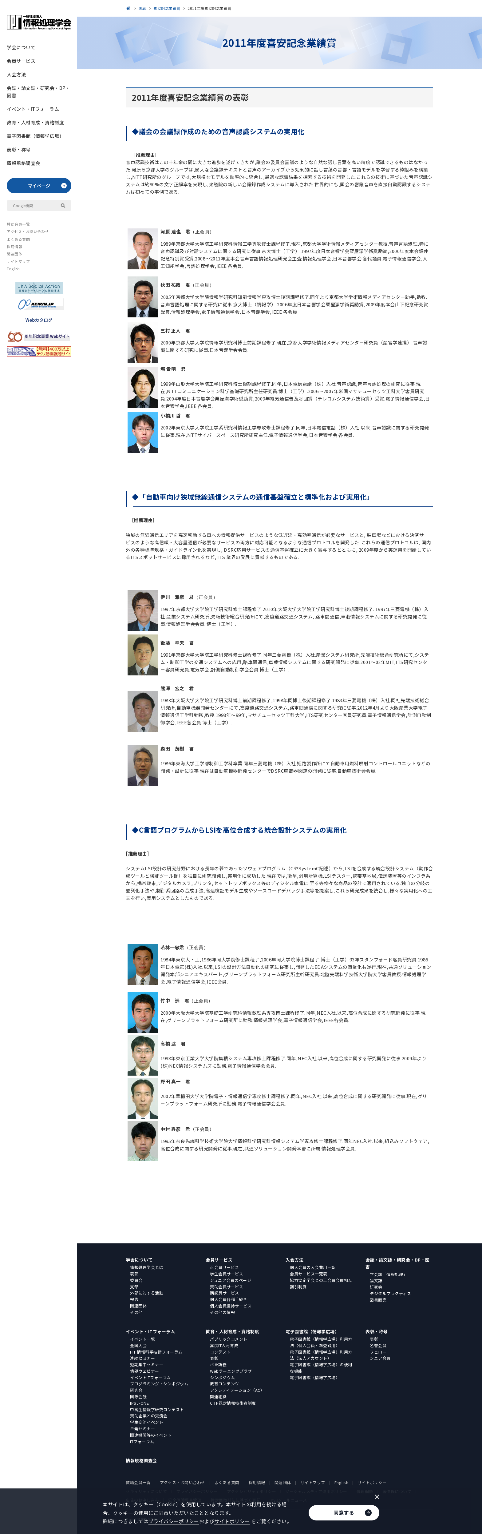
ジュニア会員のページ (230, 1280)
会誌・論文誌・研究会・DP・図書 (38, 92)
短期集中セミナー (146, 1364)
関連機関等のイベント (151, 1435)
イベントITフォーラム (150, 1377)
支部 (134, 1287)
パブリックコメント (228, 1339)
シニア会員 (380, 1358)
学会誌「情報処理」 (388, 1274)
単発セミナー (142, 1428)
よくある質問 (18, 239)
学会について (21, 47)
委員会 (136, 1280)
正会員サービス (224, 1267)
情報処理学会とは (146, 1267)
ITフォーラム (142, 1441)
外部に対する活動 (146, 1293)
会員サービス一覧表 (308, 1274)
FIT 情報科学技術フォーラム (156, 1352)
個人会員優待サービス (230, 1306)
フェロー (378, 1352)
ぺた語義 (218, 1364)
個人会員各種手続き (228, 1299)
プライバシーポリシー (173, 1521)
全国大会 (138, 1345)
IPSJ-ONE (139, 1403)
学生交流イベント (146, 1422)
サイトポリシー (372, 1482)
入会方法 (16, 74)
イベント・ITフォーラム (33, 109)
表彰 (134, 1274)
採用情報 (14, 246)
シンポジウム (222, 1377)
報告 (134, 1299)
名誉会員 (378, 1345)
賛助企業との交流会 (149, 1416)
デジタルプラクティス (390, 1293)
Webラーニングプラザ (231, 1371)
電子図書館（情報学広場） (35, 136)
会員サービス (21, 61)
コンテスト (220, 1352)
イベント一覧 (142, 1339)
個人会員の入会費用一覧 (313, 1267)
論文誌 (376, 1280)
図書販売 (378, 1300)
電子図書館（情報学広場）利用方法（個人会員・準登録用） (321, 1342)
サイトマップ (18, 261)
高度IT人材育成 (224, 1345)
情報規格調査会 (23, 163)
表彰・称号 (19, 149)
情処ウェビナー (144, 1371)
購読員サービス (224, 1293)
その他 (136, 1312)
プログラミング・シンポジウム (159, 1384)
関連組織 (218, 1396)
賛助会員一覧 (18, 224)
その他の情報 (222, 1312)
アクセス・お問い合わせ (28, 231)
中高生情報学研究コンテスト (157, 1409)
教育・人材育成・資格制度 (35, 122)
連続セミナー (142, 1358)
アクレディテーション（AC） (237, 1390)
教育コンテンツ (224, 1384)
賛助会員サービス (226, 1287)
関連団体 (14, 253)
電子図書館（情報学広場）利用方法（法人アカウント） (321, 1355)
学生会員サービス (226, 1274)
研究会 (376, 1287)
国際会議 (138, 1396)
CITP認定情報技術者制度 (233, 1403)
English (13, 268)
